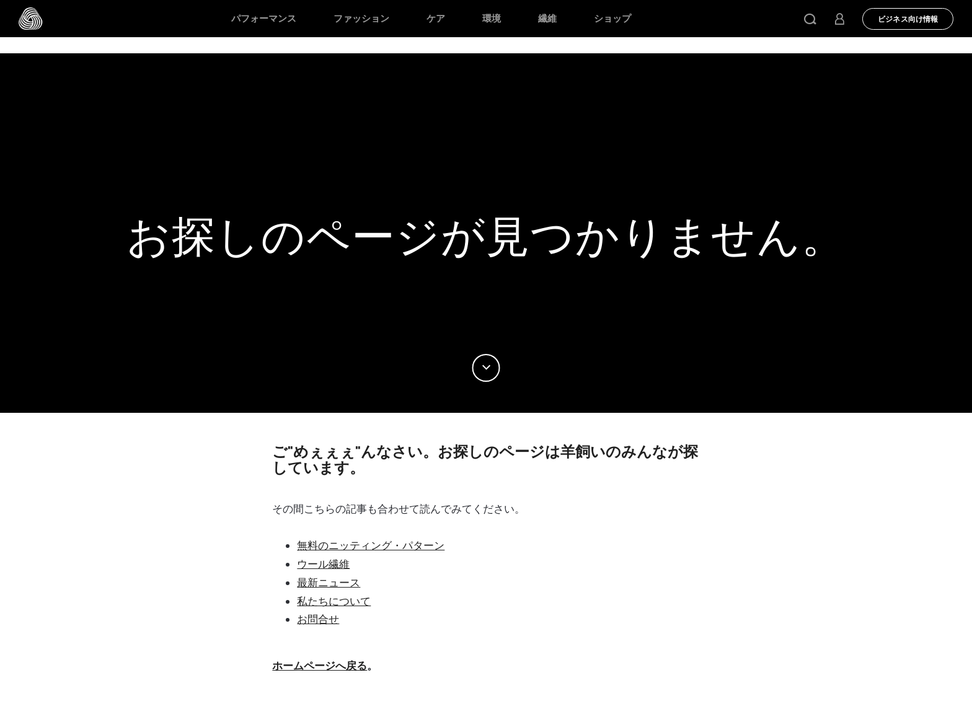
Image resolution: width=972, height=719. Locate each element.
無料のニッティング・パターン (370, 545)
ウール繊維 (323, 564)
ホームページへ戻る (319, 666)
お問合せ (318, 619)
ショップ (612, 18)
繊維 (547, 18)
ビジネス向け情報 (908, 19)
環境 (491, 18)
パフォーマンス (263, 18)
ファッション (361, 18)
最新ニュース (328, 582)
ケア (435, 18)
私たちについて (334, 601)
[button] (810, 18)
